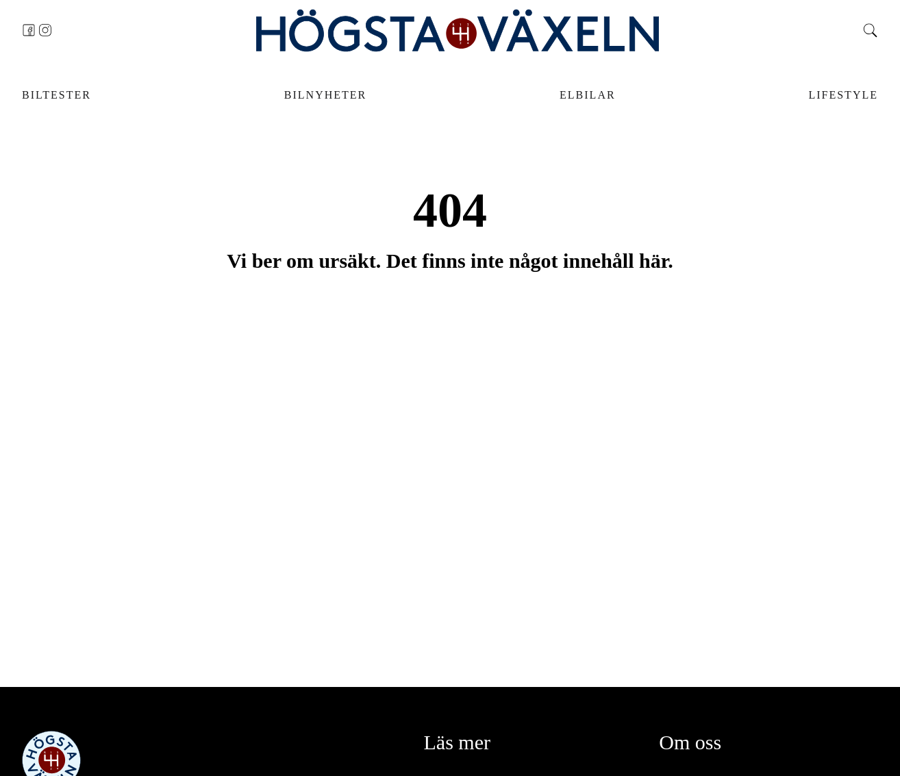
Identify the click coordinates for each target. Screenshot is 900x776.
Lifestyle (843, 95)
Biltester (56, 95)
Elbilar (588, 95)
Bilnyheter (325, 95)
